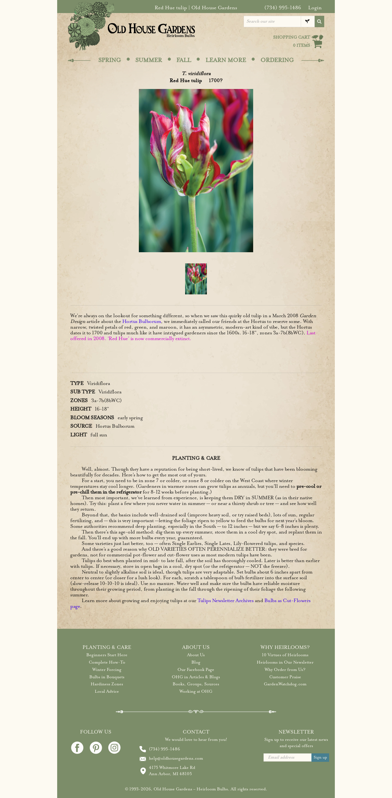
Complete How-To (107, 662)
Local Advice (107, 691)
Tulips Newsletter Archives (225, 600)
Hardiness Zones (107, 684)
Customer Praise (285, 677)
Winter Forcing (106, 669)
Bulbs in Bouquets (106, 677)
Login (315, 7)
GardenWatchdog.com (285, 684)
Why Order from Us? (285, 669)
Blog (195, 662)
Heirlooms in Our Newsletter (285, 662)
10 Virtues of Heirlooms (285, 655)
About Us (196, 655)
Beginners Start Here (106, 655)
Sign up (320, 757)
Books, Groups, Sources (196, 684)
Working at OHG (195, 691)
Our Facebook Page (195, 669)
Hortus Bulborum (141, 321)
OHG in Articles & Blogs (196, 677)
